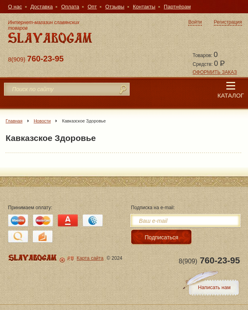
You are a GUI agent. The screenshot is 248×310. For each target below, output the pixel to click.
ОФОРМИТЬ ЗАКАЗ (215, 72)
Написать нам (214, 287)
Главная (14, 120)
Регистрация (228, 22)
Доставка (41, 7)
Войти (195, 22)
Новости (42, 120)
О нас (15, 7)
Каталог (231, 90)
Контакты (144, 7)
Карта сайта (90, 258)
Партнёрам (177, 7)
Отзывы (114, 7)
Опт (92, 7)
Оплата (70, 7)
